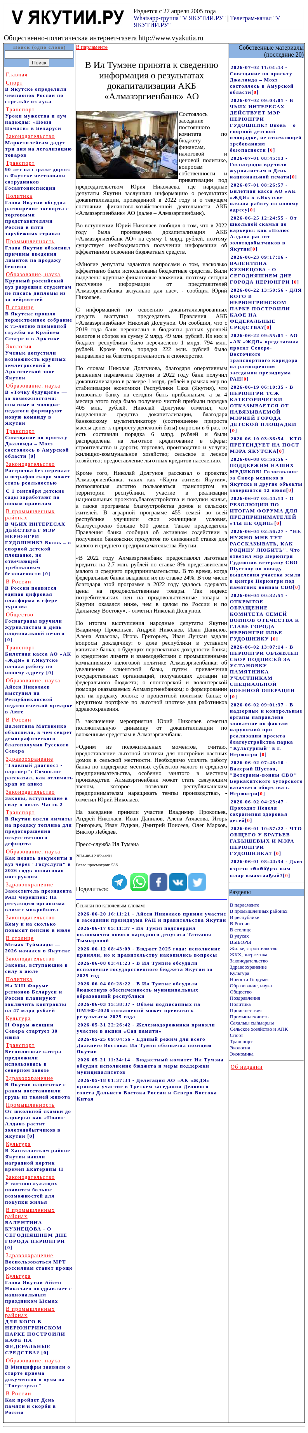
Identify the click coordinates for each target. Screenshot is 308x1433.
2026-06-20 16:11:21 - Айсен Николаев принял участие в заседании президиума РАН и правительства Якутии (151, 917)
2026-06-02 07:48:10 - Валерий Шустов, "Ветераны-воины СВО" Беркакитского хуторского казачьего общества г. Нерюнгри (266, 778)
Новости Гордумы (249, 979)
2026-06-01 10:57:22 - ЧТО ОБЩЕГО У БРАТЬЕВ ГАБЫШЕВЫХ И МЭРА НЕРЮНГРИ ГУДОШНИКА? (266, 841)
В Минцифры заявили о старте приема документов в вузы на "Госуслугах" (37, 1373)
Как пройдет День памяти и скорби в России (30, 1403)
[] (255, 92)
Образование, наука (251, 985)
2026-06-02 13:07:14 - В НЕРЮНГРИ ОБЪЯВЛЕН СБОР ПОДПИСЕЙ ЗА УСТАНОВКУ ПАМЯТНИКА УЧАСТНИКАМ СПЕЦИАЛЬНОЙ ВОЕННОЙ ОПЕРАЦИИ (264, 668)
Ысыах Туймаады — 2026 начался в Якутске (37, 944)
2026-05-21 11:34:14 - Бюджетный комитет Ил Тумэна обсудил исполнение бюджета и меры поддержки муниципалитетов (150, 1066)
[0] (32, 456)
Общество (241, 992)
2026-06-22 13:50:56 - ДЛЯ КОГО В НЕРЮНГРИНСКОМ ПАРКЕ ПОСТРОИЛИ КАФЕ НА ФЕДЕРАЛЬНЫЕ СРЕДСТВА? (266, 308)
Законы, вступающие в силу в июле (36, 965)
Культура (239, 973)
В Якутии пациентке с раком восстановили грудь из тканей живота (37, 1087)
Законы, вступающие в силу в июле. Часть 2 (36, 798)
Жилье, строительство (254, 948)
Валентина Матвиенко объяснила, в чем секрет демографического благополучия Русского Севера (38, 735)
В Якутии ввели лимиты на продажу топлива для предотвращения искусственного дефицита (38, 828)
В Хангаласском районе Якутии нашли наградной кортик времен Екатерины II (37, 1156)
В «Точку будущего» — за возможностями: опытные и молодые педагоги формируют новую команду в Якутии (36, 404)
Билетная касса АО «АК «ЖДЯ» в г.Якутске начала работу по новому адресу (38, 660)
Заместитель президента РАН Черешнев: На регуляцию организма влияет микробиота (38, 897)
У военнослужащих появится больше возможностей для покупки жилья (31, 1189)
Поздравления (245, 998)
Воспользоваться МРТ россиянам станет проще (39, 1262)
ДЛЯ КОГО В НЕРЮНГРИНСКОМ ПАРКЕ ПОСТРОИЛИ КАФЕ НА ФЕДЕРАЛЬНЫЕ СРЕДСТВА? (35, 1330)
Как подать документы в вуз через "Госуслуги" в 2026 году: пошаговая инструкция (39, 864)
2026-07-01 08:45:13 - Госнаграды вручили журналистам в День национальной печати (260, 167)
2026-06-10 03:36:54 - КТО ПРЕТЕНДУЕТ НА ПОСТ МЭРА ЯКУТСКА (266, 445)
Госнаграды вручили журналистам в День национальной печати (35, 624)
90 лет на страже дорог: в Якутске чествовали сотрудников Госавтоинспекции (37, 175)
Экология (240, 1048)
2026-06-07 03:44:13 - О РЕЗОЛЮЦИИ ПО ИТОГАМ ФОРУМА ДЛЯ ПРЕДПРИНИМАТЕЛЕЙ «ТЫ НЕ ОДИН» (264, 510)
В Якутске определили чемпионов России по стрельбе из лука (36, 92)
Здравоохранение (248, 967)
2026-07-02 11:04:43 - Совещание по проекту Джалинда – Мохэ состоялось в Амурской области (262, 79)
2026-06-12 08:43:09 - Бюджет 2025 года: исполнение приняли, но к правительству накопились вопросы (149, 952)
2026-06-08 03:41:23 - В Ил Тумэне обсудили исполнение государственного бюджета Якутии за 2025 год (145, 969)
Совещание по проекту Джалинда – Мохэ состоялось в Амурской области (37, 443)
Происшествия (246, 1010)
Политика (240, 1004)
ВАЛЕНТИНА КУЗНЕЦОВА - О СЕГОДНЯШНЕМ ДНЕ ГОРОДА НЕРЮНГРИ (36, 1225)
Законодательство (249, 961)
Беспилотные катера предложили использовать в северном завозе (33, 1057)
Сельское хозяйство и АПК (259, 1029)
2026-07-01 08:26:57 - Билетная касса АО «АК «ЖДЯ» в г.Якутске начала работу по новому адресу (264, 197)
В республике (244, 917)
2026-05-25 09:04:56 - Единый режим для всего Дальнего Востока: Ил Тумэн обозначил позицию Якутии (144, 1045)
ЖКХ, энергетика (248, 954)
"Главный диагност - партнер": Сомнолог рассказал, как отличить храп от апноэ (39, 771)
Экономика (242, 1054)
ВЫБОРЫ (240, 942)
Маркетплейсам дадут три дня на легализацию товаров (38, 145)
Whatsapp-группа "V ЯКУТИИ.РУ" (180, 18)
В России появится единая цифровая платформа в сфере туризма (31, 594)
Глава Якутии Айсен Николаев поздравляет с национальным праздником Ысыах (38, 1288)
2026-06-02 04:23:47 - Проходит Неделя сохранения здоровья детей (259, 811)
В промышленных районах (258, 911)
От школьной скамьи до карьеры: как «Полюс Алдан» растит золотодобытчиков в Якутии (38, 1120)
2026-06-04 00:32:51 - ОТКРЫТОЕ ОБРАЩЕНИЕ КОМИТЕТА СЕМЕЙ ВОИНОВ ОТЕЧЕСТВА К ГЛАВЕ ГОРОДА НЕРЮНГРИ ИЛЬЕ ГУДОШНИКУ (264, 617)
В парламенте (244, 905)
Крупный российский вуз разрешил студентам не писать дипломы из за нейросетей (38, 287)
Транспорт (241, 1041)
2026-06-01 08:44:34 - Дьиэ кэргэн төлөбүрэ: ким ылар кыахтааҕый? (266, 868)
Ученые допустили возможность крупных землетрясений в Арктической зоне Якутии (35, 362)
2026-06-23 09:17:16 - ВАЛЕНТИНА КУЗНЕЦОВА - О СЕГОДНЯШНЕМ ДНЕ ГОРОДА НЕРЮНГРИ (261, 269)
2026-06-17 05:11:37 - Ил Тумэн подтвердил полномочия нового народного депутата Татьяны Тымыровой (144, 934)
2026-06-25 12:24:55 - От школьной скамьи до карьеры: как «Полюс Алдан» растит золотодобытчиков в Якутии (263, 233)
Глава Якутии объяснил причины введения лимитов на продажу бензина (38, 254)
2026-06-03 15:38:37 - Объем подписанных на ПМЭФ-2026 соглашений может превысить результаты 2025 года (139, 1010)
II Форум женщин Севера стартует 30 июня (31, 1028)
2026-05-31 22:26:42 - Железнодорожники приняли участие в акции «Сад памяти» (146, 1028)
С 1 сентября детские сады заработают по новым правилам (34, 497)
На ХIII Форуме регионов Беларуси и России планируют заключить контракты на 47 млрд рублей (35, 994)
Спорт (236, 1035)
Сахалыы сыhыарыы (252, 1023)
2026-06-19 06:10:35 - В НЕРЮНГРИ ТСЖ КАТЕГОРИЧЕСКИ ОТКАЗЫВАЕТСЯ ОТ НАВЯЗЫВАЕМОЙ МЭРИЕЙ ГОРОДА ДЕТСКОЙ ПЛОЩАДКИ (263, 405)
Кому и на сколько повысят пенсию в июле (38, 924)
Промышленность (249, 1016)
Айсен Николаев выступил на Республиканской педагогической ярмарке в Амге (39, 696)
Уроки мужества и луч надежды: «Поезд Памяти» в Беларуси (35, 119)
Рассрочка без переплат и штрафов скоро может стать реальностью (37, 473)
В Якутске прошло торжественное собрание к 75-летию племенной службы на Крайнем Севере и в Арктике (38, 323)
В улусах (239, 936)
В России (240, 923)
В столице (241, 930)
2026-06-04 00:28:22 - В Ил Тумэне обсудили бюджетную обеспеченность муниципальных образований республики (138, 990)
